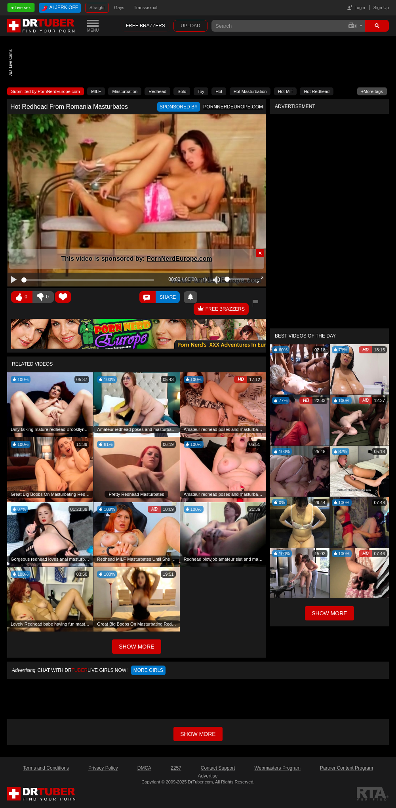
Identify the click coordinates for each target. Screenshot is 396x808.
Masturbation (124, 91)
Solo (181, 91)
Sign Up (381, 7)
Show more (197, 734)
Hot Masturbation (250, 91)
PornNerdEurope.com (179, 258)
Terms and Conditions (46, 768)
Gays (119, 7)
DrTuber (41, 25)
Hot (218, 91)
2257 (176, 768)
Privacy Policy (103, 768)
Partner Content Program (346, 768)
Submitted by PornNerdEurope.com (45, 91)
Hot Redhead (316, 91)
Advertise (207, 776)
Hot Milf (285, 91)
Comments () (147, 297)
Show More (329, 613)
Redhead (157, 91)
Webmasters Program (277, 768)
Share (168, 297)
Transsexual (146, 7)
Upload (190, 25)
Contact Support (218, 768)
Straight (97, 7)
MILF (96, 91)
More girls (148, 670)
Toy (201, 91)
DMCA (144, 768)
